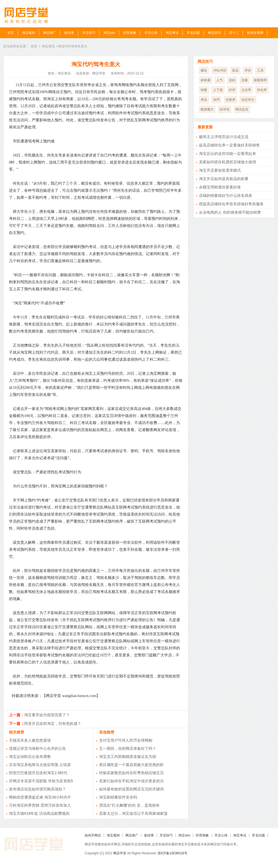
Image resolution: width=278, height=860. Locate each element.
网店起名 (241, 109)
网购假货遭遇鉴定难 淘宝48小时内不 (40, 797)
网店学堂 (119, 853)
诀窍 (216, 100)
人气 (219, 80)
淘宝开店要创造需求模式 (220, 170)
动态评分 (247, 100)
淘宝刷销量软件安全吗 (118, 797)
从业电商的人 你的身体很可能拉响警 (230, 212)
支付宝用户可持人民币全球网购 (125, 740)
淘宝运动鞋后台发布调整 (30, 756)
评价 (248, 70)
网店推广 (49, 33)
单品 (204, 100)
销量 (204, 90)
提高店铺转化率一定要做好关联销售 (229, 145)
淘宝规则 (28, 33)
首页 (10, 33)
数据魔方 (207, 109)
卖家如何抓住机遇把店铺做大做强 (227, 162)
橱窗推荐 (260, 80)
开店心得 (150, 33)
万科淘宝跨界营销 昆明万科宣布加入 (40, 805)
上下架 (218, 90)
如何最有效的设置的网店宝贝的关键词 (131, 789)
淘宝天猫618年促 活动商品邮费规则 (39, 813)
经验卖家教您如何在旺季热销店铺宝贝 (131, 773)
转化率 (262, 90)
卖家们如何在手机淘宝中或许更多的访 (131, 781)
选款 (232, 80)
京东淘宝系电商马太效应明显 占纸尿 (40, 765)
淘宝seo (109, 33)
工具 (260, 70)
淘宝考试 (172, 33)
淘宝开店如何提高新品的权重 (223, 179)
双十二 (234, 33)
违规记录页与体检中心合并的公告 (37, 748)
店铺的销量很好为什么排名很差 (225, 195)
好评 (232, 90)
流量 (244, 80)
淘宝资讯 (48, 46)
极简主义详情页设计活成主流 (223, 137)
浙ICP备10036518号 (172, 853)
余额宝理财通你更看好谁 (220, 187)
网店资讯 (214, 33)
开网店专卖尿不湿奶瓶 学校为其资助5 (41, 781)
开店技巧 (88, 33)
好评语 (224, 109)
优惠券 (230, 100)
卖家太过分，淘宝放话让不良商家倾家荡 (133, 813)
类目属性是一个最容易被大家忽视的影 (131, 765)
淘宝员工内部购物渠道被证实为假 (127, 756)
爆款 (204, 70)
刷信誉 (69, 33)
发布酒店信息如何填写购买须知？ (37, 789)
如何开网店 (93, 835)
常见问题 (193, 33)
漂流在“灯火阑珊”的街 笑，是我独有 (129, 805)
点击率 (246, 90)
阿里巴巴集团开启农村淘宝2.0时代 (38, 773)
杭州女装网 (255, 33)
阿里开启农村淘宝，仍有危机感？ (52, 723)
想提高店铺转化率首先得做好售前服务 (231, 204)
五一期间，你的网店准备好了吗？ (127, 748)
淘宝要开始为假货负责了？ (47, 715)
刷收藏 (205, 80)
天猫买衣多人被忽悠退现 (30, 740)
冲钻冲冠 (219, 70)
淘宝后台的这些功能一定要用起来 (227, 153)
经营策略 (129, 33)
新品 (235, 70)
